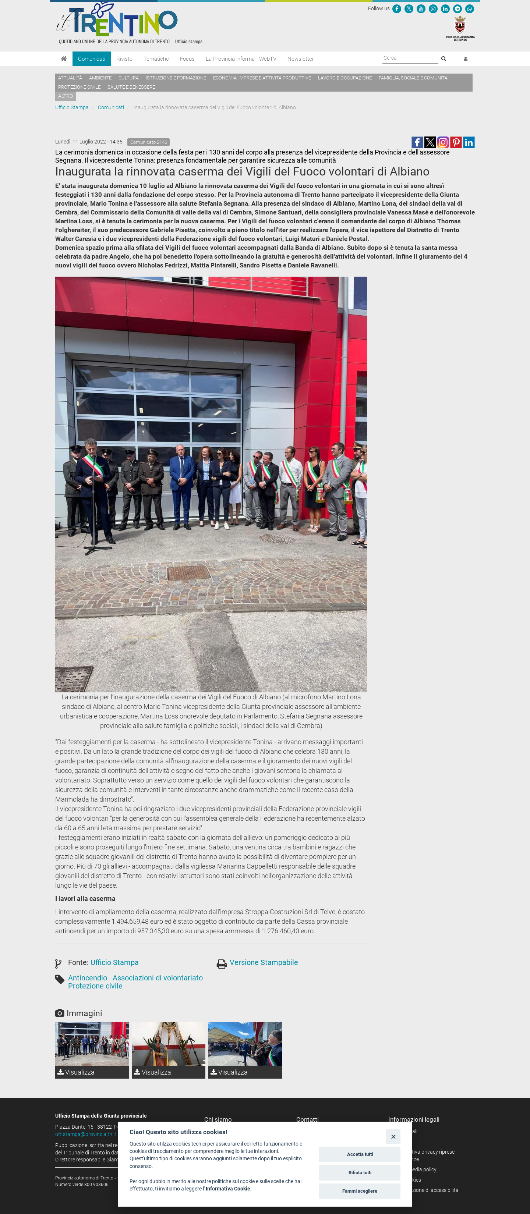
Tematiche (156, 59)
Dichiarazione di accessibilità (426, 1190)
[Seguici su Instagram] (433, 8)
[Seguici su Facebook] (397, 8)
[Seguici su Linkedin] (445, 8)
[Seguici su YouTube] (421, 8)
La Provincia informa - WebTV (241, 59)
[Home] (64, 59)
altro (65, 96)
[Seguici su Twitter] (409, 8)
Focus (187, 59)
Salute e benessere (131, 87)
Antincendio (87, 977)
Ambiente (100, 78)
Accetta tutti (360, 1154)
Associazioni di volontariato (158, 977)
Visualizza (76, 1072)
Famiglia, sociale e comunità (413, 78)
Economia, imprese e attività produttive (262, 78)
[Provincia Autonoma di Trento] (460, 28)
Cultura (129, 78)
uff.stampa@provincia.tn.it (85, 1134)
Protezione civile (79, 87)
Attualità (70, 78)
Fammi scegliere (359, 1191)
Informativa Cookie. (229, 1189)
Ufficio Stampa (72, 107)
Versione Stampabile (264, 962)
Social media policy (415, 1169)
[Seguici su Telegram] (457, 8)
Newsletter (300, 59)
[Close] (393, 1136)
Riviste (124, 59)
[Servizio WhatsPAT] (469, 8)
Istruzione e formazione (176, 78)
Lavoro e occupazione (345, 78)
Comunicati (91, 59)
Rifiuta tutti (360, 1172)
